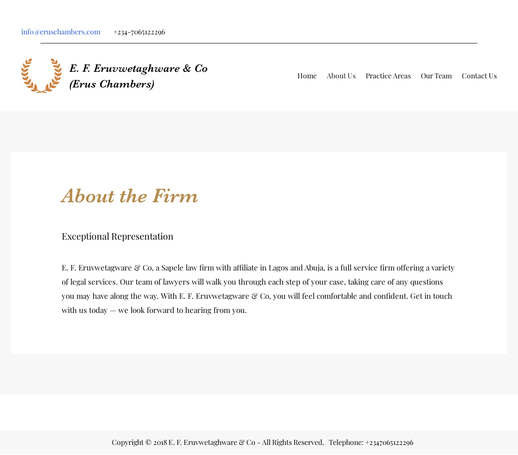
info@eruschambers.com (60, 31)
